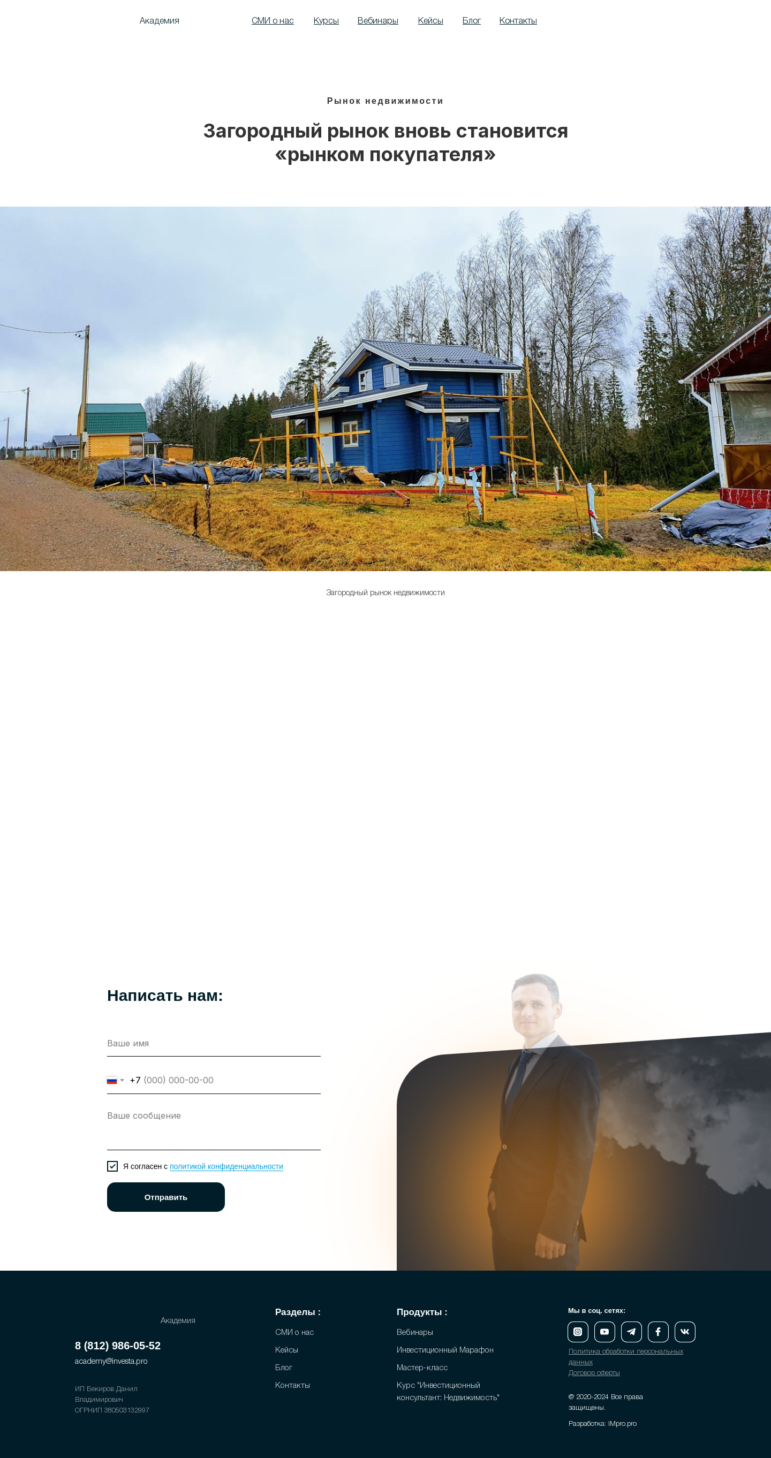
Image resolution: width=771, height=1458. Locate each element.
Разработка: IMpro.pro (603, 1424)
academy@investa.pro (111, 1361)
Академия (159, 21)
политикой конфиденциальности (226, 1166)
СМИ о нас (294, 1333)
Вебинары (415, 1333)
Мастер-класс (422, 1368)
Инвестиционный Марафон (445, 1350)
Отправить (166, 1197)
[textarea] (214, 1127)
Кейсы (286, 1350)
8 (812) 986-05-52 (118, 1345)
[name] (214, 1043)
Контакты (292, 1385)
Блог (283, 1368)
